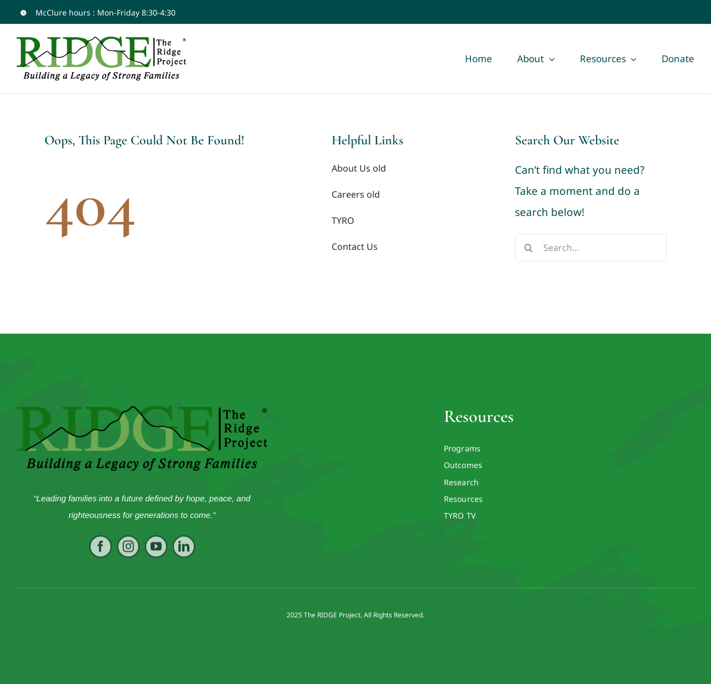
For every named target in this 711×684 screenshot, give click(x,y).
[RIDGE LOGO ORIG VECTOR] (142, 411)
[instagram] (128, 550)
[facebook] (360, 12)
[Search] (529, 247)
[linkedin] (184, 550)
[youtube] (379, 12)
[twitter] (397, 12)
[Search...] (591, 247)
